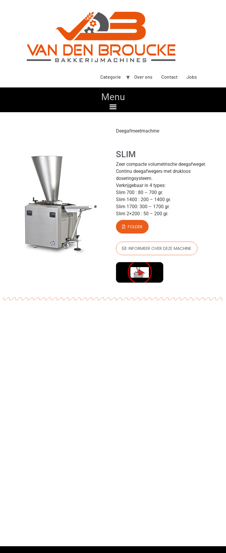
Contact (169, 77)
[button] (113, 106)
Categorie (110, 77)
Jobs (192, 77)
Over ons (143, 77)
